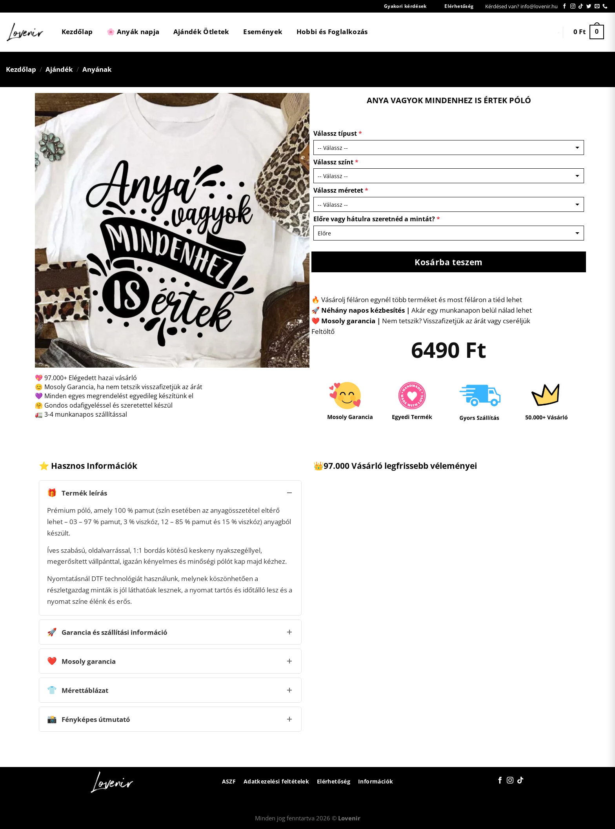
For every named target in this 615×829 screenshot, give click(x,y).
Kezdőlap (77, 31)
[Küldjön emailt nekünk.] (597, 6)
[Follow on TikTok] (580, 6)
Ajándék (59, 69)
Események (262, 31)
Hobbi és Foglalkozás (332, 31)
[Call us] (605, 6)
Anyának (97, 69)
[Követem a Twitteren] (588, 6)
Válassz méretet (340, 190)
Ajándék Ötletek (201, 31)
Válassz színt (335, 162)
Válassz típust (337, 133)
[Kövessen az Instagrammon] (572, 6)
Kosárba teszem (449, 262)
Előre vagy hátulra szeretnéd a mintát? (376, 219)
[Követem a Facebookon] (564, 6)
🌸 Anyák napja (133, 31)
